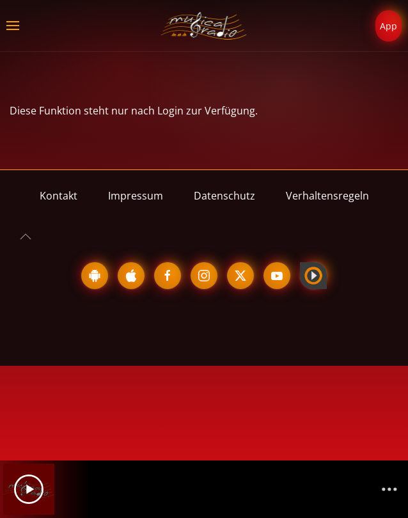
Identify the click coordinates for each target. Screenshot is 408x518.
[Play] (28, 489)
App (388, 26)
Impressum (135, 196)
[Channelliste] (389, 489)
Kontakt (58, 196)
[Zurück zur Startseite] (204, 25)
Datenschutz (224, 196)
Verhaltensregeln (327, 196)
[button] (13, 25)
